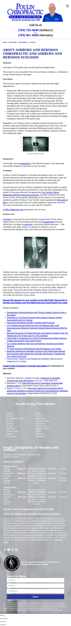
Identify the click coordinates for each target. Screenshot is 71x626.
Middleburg (40, 418)
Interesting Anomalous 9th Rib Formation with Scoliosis (31, 322)
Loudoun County (42, 421)
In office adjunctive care (13, 209)
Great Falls (10, 428)
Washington (11, 436)
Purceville (40, 416)
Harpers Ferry (41, 426)
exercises (28, 224)
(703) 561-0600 (28, 35)
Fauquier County (42, 428)
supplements (49, 222)
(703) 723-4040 (28, 30)
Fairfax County (12, 431)
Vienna (38, 413)
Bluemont (40, 434)
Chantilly (9, 434)
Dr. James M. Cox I (21, 610)
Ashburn (9, 413)
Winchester (40, 436)
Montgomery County (14, 418)
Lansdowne (40, 423)
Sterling (9, 416)
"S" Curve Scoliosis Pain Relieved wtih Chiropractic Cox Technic (34, 349)
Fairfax (38, 431)
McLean (9, 421)
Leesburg (10, 423)
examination (25, 163)
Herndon (9, 426)
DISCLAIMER (9, 608)
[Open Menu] (67, 6)
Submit (35, 597)
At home (6, 219)
